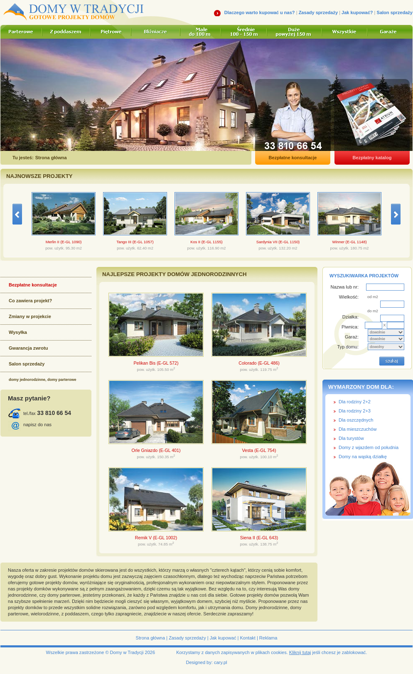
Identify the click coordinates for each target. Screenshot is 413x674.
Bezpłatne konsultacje (293, 157)
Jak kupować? (357, 12)
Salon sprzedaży (395, 12)
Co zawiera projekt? (30, 300)
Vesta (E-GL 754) (259, 450)
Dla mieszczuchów (357, 429)
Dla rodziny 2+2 (355, 401)
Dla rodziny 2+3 (355, 410)
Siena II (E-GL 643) (259, 537)
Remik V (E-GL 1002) (156, 537)
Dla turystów (351, 438)
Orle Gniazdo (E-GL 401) (155, 450)
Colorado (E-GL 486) (259, 362)
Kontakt (247, 637)
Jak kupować (223, 637)
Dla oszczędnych (356, 419)
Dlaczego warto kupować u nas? (259, 12)
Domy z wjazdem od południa (368, 447)
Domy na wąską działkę (363, 456)
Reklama (268, 637)
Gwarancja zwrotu (28, 348)
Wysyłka (18, 332)
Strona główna (150, 637)
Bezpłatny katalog (372, 157)
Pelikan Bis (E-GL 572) (156, 362)
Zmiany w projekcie (30, 316)
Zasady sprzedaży (318, 12)
